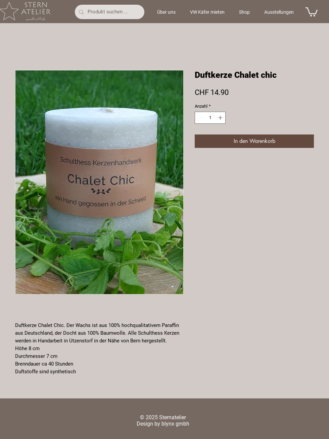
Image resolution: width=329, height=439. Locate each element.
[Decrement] (200, 117)
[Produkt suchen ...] (109, 12)
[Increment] (221, 117)
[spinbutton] (210, 117)
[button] (312, 11)
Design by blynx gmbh (163, 424)
